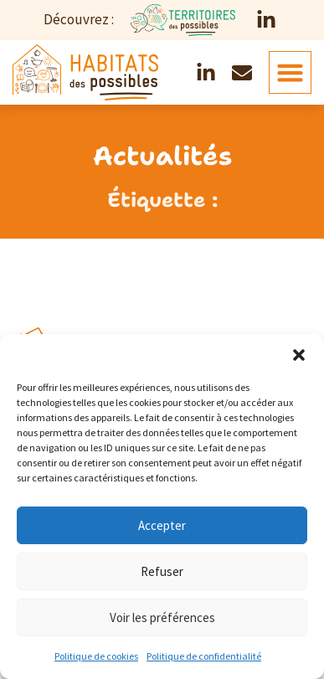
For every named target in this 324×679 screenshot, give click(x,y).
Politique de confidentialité (204, 656)
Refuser (162, 571)
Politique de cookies (96, 656)
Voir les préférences (162, 617)
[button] (299, 355)
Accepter (162, 525)
